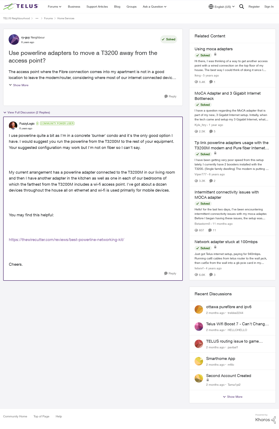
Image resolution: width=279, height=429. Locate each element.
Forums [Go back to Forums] (48, 18)
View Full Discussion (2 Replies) (26, 112)
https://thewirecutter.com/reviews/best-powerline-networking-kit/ (66, 239)
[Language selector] (222, 6)
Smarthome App (220, 358)
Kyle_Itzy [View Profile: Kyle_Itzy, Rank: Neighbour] (200, 125)
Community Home (15, 416)
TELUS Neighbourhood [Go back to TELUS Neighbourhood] (16, 18)
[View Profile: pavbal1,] (199, 344)
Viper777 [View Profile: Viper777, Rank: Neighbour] (201, 174)
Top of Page (41, 416)
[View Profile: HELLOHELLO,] (199, 326)
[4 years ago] (213, 268)
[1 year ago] (215, 125)
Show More (18, 85)
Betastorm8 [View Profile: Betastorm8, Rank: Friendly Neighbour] (202, 224)
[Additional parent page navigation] (36, 18)
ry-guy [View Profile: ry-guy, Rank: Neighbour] (25, 37)
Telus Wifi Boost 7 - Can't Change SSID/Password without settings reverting (236, 324)
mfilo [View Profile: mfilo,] (231, 364)
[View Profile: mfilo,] (199, 361)
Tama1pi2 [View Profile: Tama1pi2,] (234, 384)
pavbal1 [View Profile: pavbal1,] (233, 347)
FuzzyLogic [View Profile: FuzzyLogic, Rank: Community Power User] (27, 123)
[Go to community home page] (21, 6)
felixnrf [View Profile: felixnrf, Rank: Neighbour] (199, 268)
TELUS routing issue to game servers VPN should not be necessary (232, 341)
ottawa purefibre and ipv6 (229, 306)
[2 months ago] (215, 312)
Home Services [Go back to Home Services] (65, 18)
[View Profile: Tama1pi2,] (199, 378)
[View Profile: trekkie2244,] (199, 309)
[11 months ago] (222, 224)
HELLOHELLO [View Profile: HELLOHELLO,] (237, 330)
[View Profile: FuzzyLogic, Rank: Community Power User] (13, 125)
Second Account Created (228, 375)
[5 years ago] (210, 75)
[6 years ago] (216, 174)
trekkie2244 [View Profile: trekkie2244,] (235, 312)
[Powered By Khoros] (266, 419)
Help (59, 416)
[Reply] (170, 96)
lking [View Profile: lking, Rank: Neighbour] (198, 75)
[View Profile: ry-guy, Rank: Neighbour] (14, 39)
